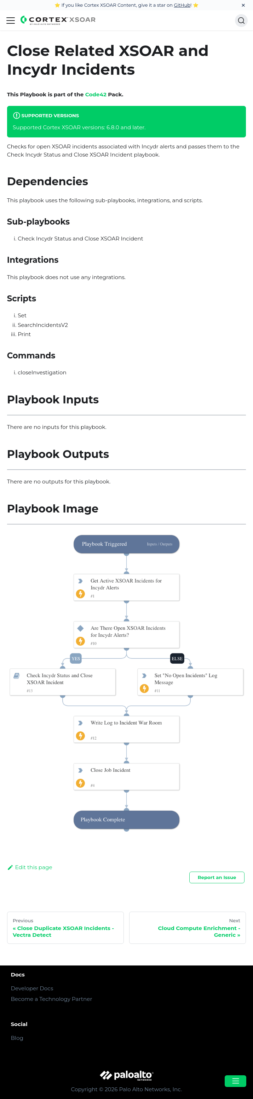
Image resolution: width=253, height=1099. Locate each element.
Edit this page (29, 867)
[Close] (243, 5)
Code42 (96, 94)
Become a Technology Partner (51, 999)
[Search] (241, 20)
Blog (17, 1038)
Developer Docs (32, 988)
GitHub (182, 5)
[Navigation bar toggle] (10, 20)
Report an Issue (217, 877)
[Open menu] (235, 1081)
